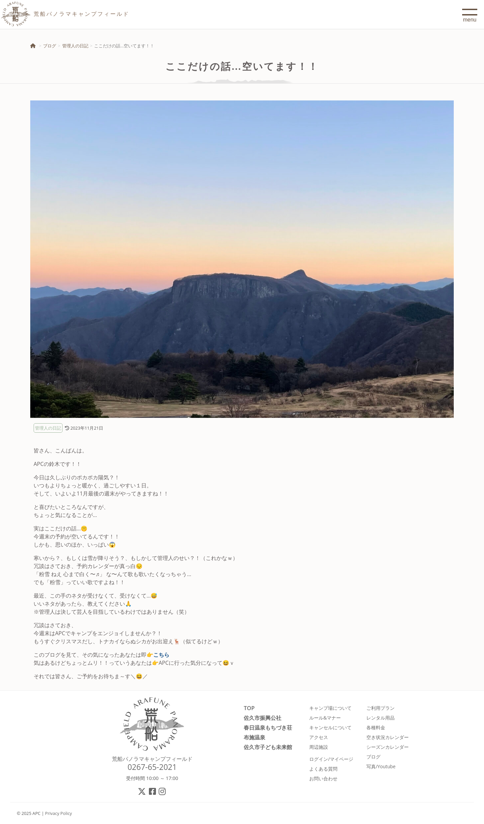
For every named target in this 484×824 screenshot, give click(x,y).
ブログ (49, 46)
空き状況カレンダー (387, 737)
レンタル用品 (380, 717)
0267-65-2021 (152, 767)
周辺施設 (318, 747)
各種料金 (375, 727)
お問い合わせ (323, 778)
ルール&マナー (325, 717)
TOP (249, 708)
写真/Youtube (381, 766)
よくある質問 (323, 769)
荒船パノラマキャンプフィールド (152, 759)
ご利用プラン (380, 708)
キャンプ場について (330, 708)
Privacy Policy (58, 813)
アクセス (318, 737)
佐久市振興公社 (262, 718)
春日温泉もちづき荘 (268, 727)
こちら (161, 654)
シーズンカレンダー (387, 747)
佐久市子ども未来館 (268, 747)
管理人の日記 (75, 46)
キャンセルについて (330, 727)
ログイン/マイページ (331, 759)
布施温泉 (254, 737)
